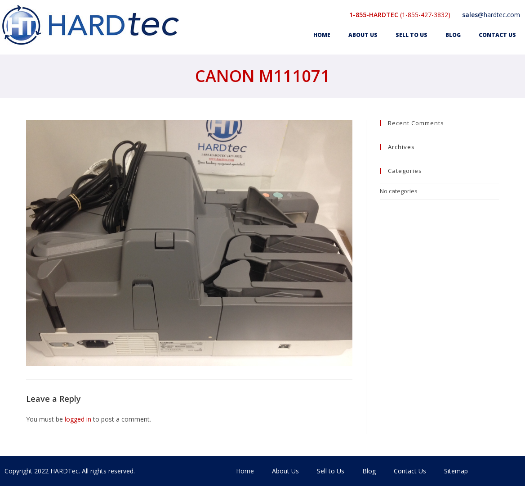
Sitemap (456, 471)
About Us (363, 35)
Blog (453, 35)
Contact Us (497, 35)
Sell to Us (411, 35)
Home (321, 35)
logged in (78, 419)
